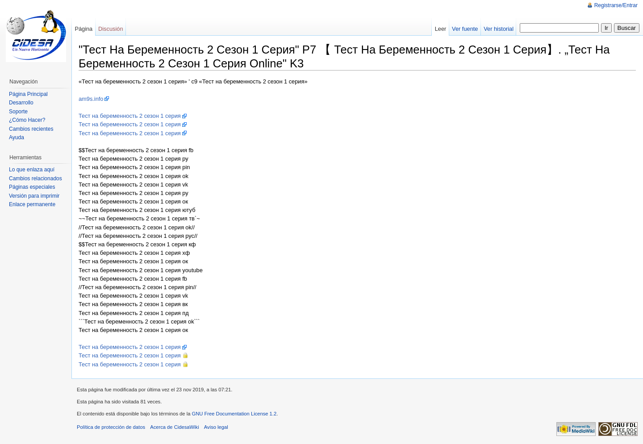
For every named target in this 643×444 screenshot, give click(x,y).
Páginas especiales (32, 187)
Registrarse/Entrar (616, 5)
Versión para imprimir (34, 196)
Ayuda (16, 137)
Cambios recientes (31, 129)
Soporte (18, 111)
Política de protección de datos (111, 427)
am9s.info (91, 98)
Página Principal (28, 94)
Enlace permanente (32, 204)
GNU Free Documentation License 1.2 (234, 413)
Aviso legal (216, 427)
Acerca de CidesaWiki (174, 427)
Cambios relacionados (35, 178)
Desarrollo (21, 103)
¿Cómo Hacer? (27, 120)
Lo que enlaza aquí (31, 169)
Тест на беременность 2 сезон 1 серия (130, 115)
